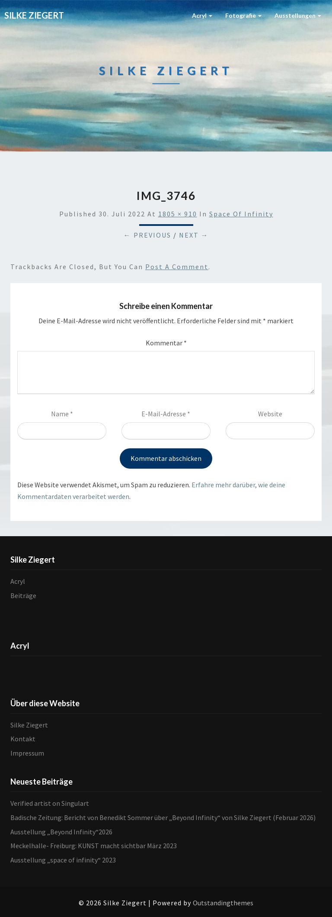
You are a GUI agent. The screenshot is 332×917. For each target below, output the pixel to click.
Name (62, 413)
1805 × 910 (177, 213)
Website (270, 413)
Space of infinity (241, 213)
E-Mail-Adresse (165, 413)
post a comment (176, 266)
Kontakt (22, 738)
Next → (194, 235)
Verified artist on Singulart (49, 803)
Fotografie (243, 15)
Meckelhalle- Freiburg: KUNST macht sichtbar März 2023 (93, 845)
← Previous (147, 235)
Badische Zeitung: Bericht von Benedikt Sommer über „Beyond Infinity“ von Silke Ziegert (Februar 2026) (163, 817)
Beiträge (23, 595)
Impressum (27, 753)
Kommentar (166, 342)
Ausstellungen (298, 15)
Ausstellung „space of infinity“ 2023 (63, 860)
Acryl (202, 15)
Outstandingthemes (223, 902)
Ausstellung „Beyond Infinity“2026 (61, 831)
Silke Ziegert (29, 725)
